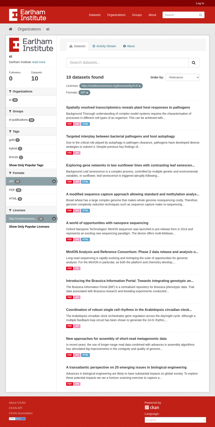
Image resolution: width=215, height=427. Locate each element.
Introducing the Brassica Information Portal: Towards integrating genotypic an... (130, 281)
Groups (137, 15)
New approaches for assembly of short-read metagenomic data (116, 338)
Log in (200, 3)
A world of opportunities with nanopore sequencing (107, 223)
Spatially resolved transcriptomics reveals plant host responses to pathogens (128, 107)
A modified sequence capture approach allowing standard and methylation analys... (132, 194)
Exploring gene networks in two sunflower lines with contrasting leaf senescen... (130, 165)
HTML (86, 124)
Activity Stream (104, 46)
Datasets (95, 15)
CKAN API (15, 408)
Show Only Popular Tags (26, 165)
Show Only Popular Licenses (29, 226)
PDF (69, 124)
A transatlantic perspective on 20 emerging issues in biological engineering (126, 367)
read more (38, 62)
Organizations (116, 15)
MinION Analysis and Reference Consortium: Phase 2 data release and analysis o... (132, 252)
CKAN (152, 407)
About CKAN (17, 402)
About (152, 15)
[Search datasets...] (127, 62)
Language (152, 413)
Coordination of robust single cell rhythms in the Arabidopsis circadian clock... (129, 309)
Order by (157, 77)
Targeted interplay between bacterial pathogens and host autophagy (120, 136)
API (77, 124)
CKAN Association (21, 413)
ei (47, 29)
